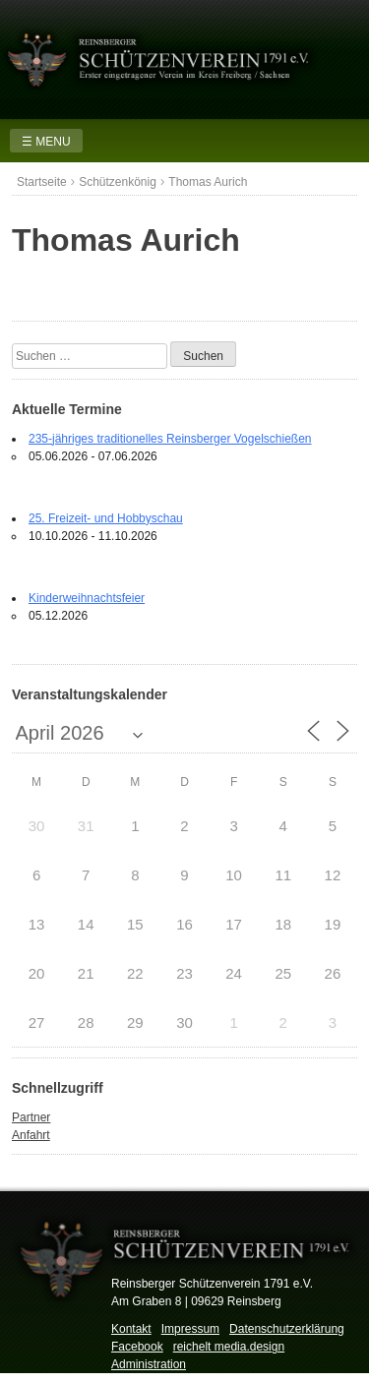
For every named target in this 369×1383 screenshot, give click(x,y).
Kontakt (131, 1329)
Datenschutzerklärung (286, 1329)
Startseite (42, 182)
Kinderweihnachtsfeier (87, 598)
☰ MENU (46, 142)
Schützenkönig (117, 182)
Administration (148, 1364)
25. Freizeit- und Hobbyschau (106, 518)
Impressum (190, 1329)
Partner (31, 1117)
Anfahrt (31, 1135)
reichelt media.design (228, 1346)
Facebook (137, 1346)
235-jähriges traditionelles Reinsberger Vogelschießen (170, 439)
